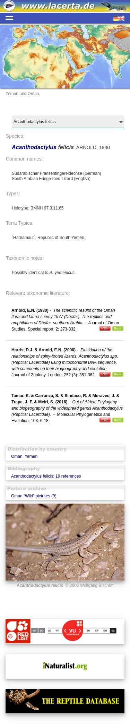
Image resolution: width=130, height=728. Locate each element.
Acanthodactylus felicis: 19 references (46, 476)
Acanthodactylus (35, 147)
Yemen (31, 456)
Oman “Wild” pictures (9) (34, 496)
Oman (17, 456)
